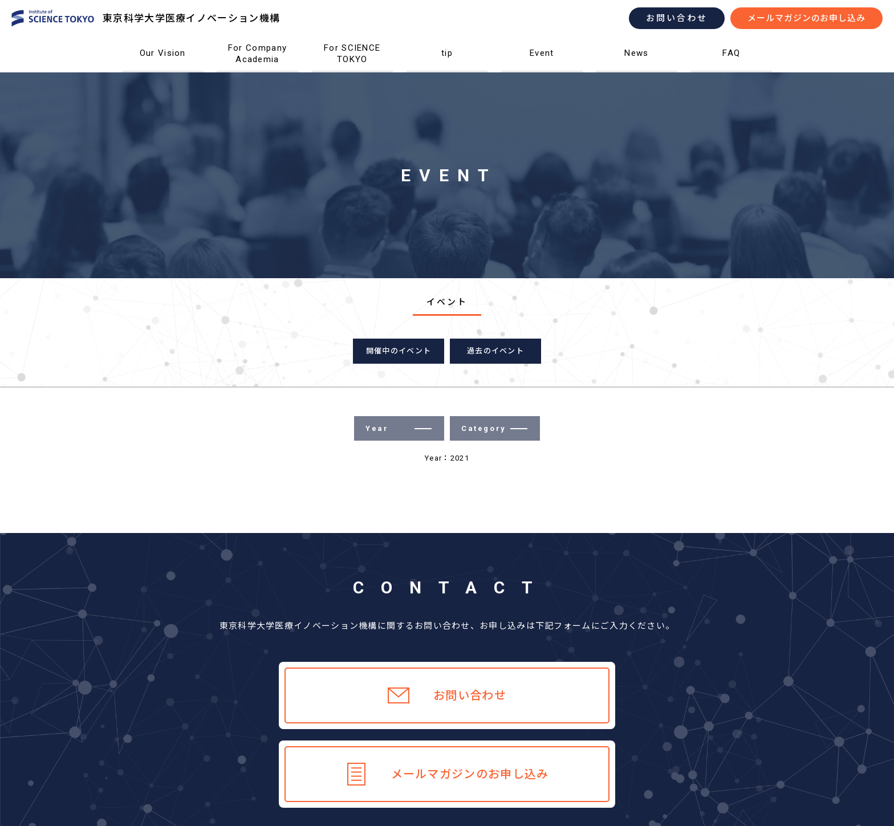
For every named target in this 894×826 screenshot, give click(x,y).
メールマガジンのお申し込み (806, 18)
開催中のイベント (398, 351)
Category (494, 428)
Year (398, 428)
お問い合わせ (677, 18)
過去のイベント (495, 351)
